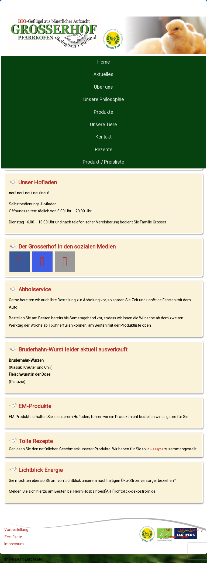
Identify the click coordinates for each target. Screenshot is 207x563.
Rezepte (156, 449)
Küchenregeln (176, 537)
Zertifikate (13, 537)
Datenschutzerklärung (183, 529)
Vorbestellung (16, 529)
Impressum (14, 544)
